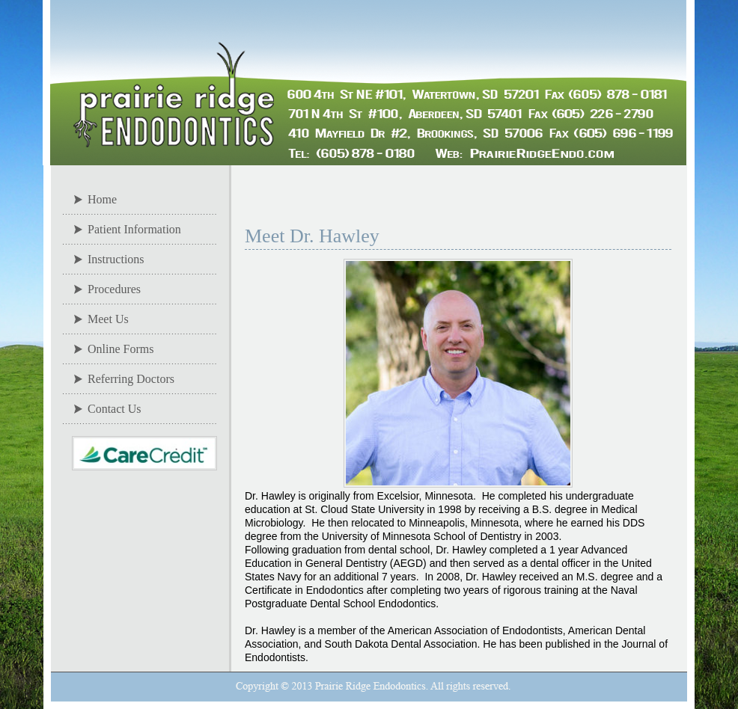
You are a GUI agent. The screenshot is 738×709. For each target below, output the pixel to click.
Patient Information (134, 229)
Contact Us (114, 408)
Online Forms (120, 349)
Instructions (116, 259)
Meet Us (108, 319)
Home (102, 199)
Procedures (114, 289)
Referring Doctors (131, 378)
